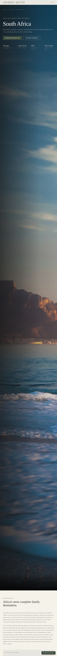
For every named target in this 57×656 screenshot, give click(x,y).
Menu (52, 2)
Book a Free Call (48, 652)
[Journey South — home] (14, 2)
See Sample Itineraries (31, 38)
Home (4, 9)
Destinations (11, 9)
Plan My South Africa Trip (12, 38)
